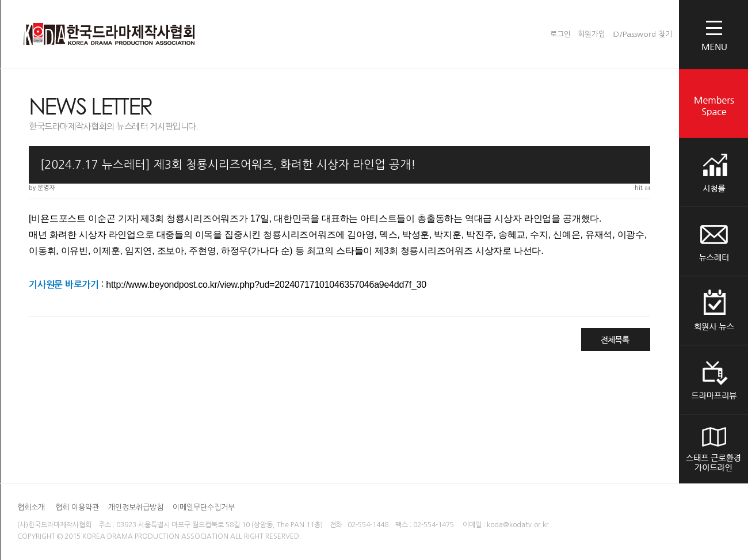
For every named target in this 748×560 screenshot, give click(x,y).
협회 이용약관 (78, 507)
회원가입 (591, 34)
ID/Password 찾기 (642, 34)
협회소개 (31, 507)
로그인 (560, 34)
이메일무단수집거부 (204, 507)
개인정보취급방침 (137, 507)
